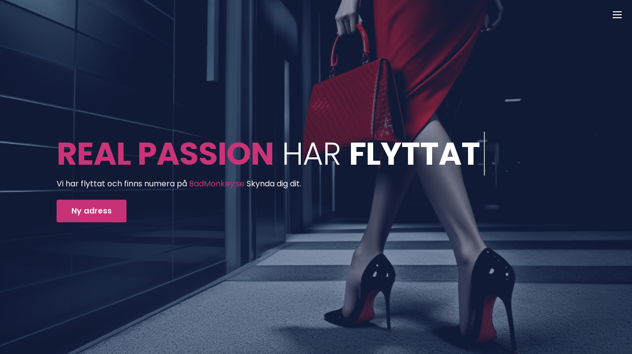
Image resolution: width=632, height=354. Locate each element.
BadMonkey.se (217, 183)
